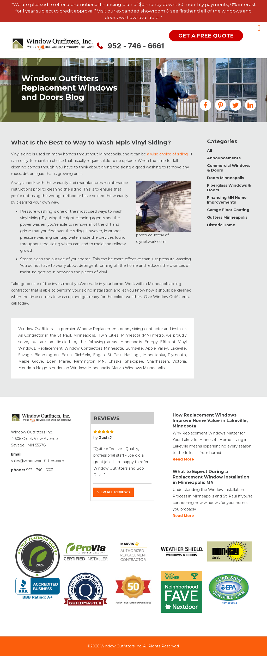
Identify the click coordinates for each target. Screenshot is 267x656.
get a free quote (206, 36)
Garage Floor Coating (228, 209)
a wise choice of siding (167, 154)
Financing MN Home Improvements (227, 200)
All (209, 150)
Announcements (224, 158)
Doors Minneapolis (225, 177)
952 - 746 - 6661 (136, 47)
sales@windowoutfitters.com (37, 460)
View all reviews (113, 492)
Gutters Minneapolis (227, 217)
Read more (183, 459)
